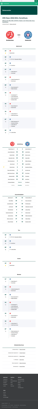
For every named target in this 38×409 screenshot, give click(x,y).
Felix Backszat (10, 209)
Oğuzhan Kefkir (14, 99)
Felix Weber (11, 200)
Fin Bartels (13, 126)
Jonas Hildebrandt (14, 96)
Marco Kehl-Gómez (11, 170)
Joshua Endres (13, 113)
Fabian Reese (13, 71)
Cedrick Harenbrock (14, 79)
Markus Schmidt (13, 24)
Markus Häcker (22, 356)
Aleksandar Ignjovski (29, 206)
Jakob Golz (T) (10, 197)
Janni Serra (13, 65)
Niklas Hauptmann (14, 121)
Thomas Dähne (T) (28, 197)
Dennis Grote (13, 107)
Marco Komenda (14, 87)
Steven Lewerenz (14, 98)
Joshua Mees (13, 124)
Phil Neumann (27, 203)
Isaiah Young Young (14, 115)
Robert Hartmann (22, 363)
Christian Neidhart (11, 182)
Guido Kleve (21, 359)
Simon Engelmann (11, 179)
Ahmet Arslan (27, 212)
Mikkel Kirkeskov (14, 88)
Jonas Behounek (10, 203)
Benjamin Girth (28, 221)
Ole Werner (27, 182)
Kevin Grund (13, 290)
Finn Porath (13, 73)
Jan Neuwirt (11, 206)
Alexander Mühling (18, 59)
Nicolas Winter (22, 366)
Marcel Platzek (10, 221)
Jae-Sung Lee (27, 170)
